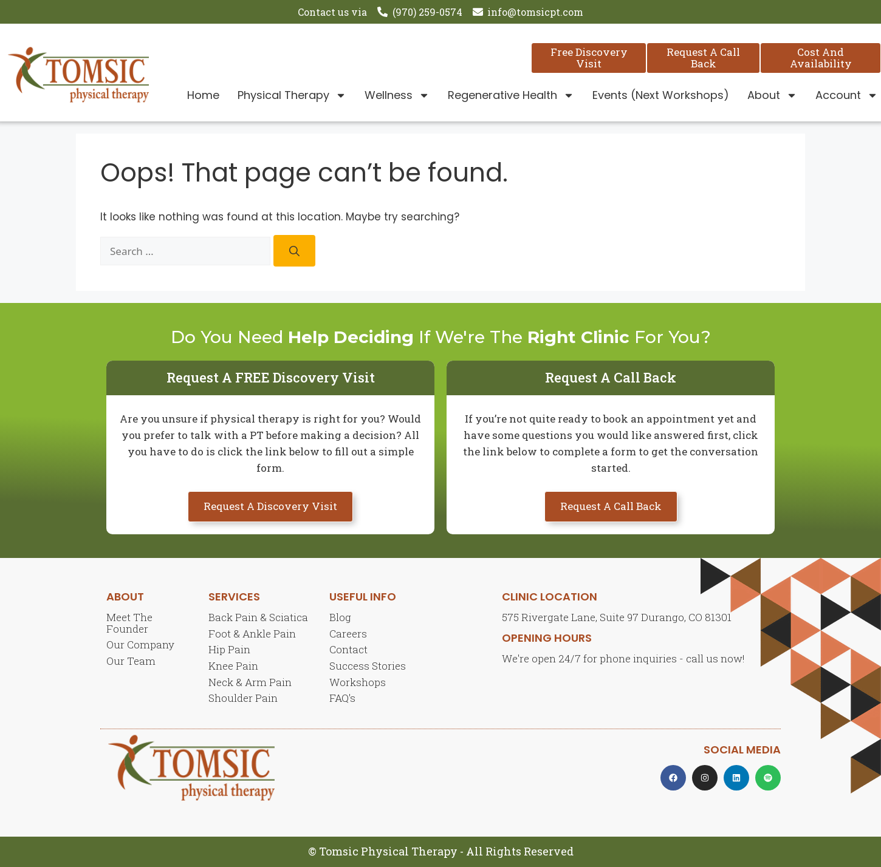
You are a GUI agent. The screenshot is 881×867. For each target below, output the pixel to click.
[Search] (294, 251)
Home (203, 95)
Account (846, 95)
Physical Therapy (292, 95)
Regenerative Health (511, 95)
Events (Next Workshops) (660, 95)
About (772, 95)
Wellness (397, 95)
